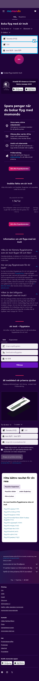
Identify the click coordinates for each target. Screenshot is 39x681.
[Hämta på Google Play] (17, 89)
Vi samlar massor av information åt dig (20, 568)
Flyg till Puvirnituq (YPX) (12, 512)
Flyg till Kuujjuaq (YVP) (11, 509)
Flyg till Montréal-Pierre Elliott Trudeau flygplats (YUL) (16, 519)
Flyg (12, 580)
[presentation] (30, 89)
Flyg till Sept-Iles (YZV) (11, 528)
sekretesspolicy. (16, 463)
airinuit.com (5, 288)
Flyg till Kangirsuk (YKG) (12, 515)
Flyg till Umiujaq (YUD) (11, 525)
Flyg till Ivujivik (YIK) (10, 534)
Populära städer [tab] (10, 491)
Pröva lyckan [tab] (9, 496)
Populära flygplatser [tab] (12, 486)
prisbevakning (15, 157)
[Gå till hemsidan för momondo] (14, 11)
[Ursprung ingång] (21, 38)
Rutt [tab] (4, 340)
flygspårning (19, 273)
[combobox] (6, 28)
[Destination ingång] (21, 44)
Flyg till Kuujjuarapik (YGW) (13, 523)
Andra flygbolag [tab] (25, 491)
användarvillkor (5, 463)
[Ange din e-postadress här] (21, 442)
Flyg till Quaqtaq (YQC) (11, 537)
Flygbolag (18, 580)
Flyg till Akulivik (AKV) (11, 531)
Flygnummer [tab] (13, 340)
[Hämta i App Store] (30, 89)
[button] (3, 11)
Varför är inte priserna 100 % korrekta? (20, 571)
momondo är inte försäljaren (20, 564)
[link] (19, 169)
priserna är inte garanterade (11, 558)
